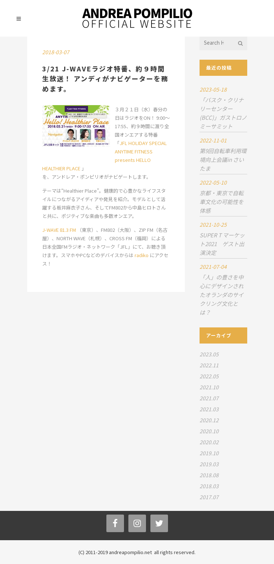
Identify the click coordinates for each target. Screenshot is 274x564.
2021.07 (209, 398)
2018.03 (209, 486)
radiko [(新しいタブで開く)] (142, 255)
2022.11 (209, 365)
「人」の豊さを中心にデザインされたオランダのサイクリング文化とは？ (222, 294)
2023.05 (209, 354)
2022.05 (209, 376)
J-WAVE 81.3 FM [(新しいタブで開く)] (59, 229)
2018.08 (209, 475)
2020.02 (209, 442)
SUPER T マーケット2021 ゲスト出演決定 (222, 243)
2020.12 (209, 420)
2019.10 (209, 453)
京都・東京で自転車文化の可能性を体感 (222, 201)
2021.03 (209, 409)
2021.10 (209, 387)
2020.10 (209, 431)
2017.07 (209, 497)
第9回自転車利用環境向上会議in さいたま (223, 159)
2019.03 (209, 464)
